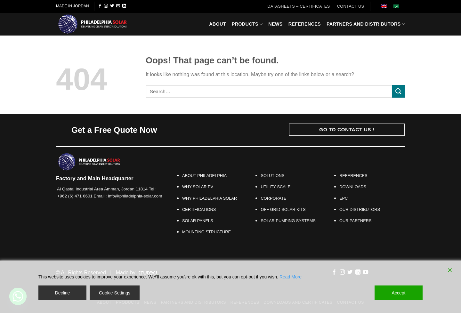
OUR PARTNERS (356, 220)
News (275, 24)
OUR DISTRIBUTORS (359, 209)
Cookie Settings (114, 292)
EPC (343, 198)
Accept (399, 292)
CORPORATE (273, 198)
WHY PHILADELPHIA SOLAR (209, 198)
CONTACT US (350, 6)
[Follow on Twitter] (112, 6)
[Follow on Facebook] (100, 6)
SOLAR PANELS (198, 220)
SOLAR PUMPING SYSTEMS (288, 220)
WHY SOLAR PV (197, 186)
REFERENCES (353, 175)
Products (247, 24)
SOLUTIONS (272, 175)
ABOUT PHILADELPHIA (204, 175)
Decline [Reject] (62, 292)
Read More (290, 276)
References (304, 24)
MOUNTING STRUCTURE (206, 231)
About (217, 24)
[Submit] (398, 91)
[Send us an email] (118, 6)
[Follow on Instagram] (106, 6)
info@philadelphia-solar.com (135, 196)
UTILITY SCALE (275, 186)
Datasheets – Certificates (298, 6)
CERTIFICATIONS (199, 209)
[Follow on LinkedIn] (124, 6)
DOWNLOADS (352, 186)
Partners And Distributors (366, 24)
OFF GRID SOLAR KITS (283, 209)
